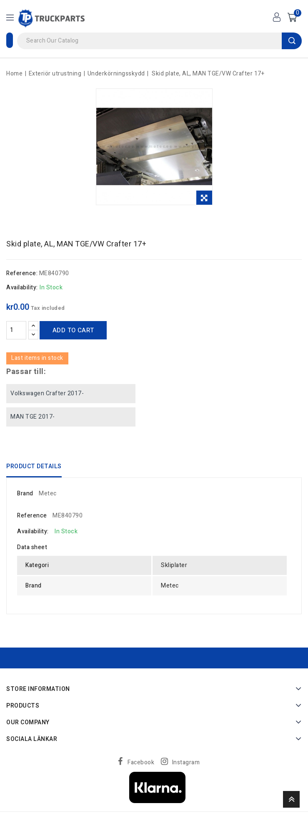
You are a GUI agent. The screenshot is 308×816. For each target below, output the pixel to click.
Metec (48, 493)
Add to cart (73, 330)
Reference (32, 515)
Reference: (22, 273)
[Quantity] (16, 330)
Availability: (22, 287)
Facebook (141, 762)
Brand (25, 493)
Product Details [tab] (34, 466)
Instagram (186, 762)
